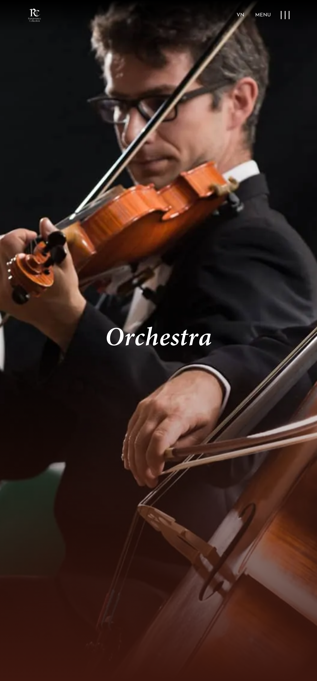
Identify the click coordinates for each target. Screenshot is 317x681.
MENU (263, 15)
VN (240, 15)
